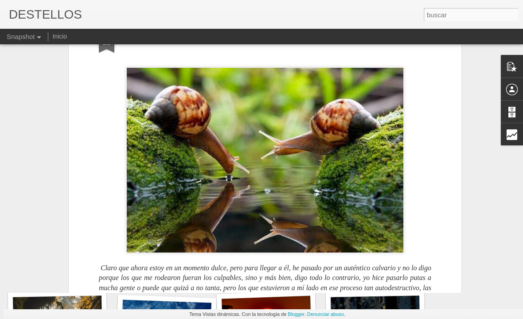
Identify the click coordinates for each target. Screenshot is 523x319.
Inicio (59, 36)
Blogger (296, 314)
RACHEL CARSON (378, 273)
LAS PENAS (56, 278)
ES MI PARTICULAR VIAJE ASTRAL (296, 277)
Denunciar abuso (325, 314)
